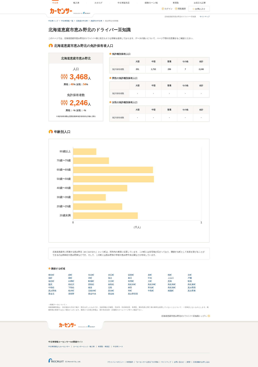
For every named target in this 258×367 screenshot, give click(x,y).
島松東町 (192, 284)
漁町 (50, 278)
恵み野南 (52, 291)
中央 (150, 278)
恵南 (170, 281)
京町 (190, 275)
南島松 (111, 284)
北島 (110, 287)
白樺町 (71, 281)
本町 (90, 278)
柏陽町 (171, 291)
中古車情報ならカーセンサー (59, 346)
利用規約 (130, 362)
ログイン (168, 9)
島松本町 (132, 284)
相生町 (51, 275)
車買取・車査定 (104, 346)
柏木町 (71, 291)
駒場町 (91, 281)
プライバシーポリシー (115, 362)
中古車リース (118, 346)
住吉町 (91, 275)
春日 (130, 278)
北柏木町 (92, 291)
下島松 (71, 287)
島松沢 (71, 284)
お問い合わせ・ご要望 (182, 362)
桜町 (170, 275)
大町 (150, 281)
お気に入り (200, 9)
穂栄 (90, 287)
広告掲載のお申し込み (201, 362)
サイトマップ (205, 16)
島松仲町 (152, 284)
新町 (70, 278)
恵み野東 (192, 291)
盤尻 (50, 284)
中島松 (51, 287)
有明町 (131, 281)
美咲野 (71, 294)
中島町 (151, 291)
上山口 (171, 278)
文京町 (111, 281)
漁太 (110, 278)
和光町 (151, 287)
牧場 (190, 281)
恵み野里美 (133, 294)
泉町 (150, 275)
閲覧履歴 (182, 9)
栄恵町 (131, 275)
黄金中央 (92, 294)
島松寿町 (172, 284)
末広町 (111, 275)
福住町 (51, 281)
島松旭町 (172, 287)
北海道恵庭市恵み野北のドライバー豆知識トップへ (184, 316)
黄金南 (111, 294)
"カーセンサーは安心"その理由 (147, 362)
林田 (130, 287)
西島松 (91, 284)
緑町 (70, 275)
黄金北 (51, 294)
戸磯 (190, 278)
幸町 (130, 291)
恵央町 (111, 291)
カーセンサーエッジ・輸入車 (84, 346)
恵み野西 (192, 287)
